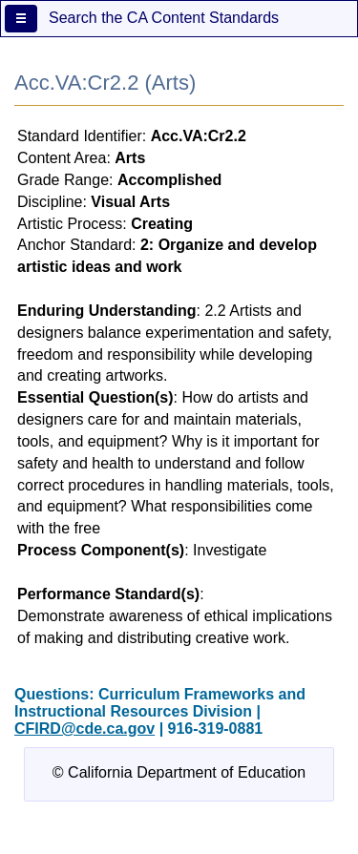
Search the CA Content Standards (164, 18)
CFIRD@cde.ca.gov (84, 728)
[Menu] (21, 18)
